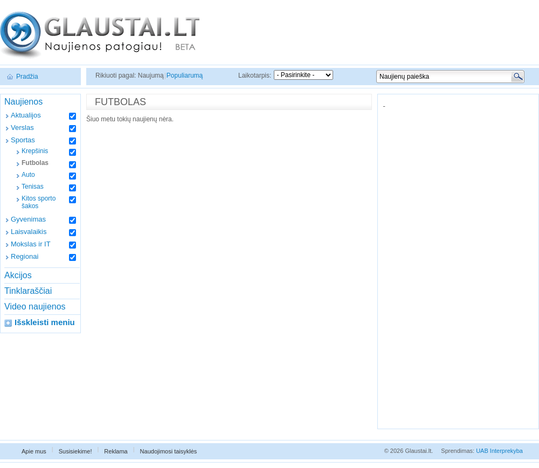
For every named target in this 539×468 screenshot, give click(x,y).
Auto (28, 174)
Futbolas (35, 163)
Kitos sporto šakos (39, 202)
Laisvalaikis (28, 232)
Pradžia (27, 76)
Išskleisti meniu (45, 322)
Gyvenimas (28, 219)
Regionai (24, 256)
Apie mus (34, 451)
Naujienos (23, 101)
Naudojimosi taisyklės (168, 451)
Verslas (22, 127)
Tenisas (33, 186)
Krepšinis (35, 151)
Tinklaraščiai (28, 290)
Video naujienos (35, 306)
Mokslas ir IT (31, 244)
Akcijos (18, 275)
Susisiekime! (75, 451)
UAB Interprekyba (499, 451)
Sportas (23, 140)
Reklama (115, 451)
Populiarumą (185, 75)
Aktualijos (26, 115)
